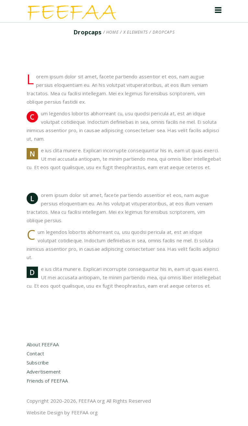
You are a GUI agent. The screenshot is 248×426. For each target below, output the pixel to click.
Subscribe (38, 362)
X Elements (135, 32)
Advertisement (44, 371)
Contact (35, 353)
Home (112, 32)
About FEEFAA (43, 344)
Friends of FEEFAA (47, 380)
